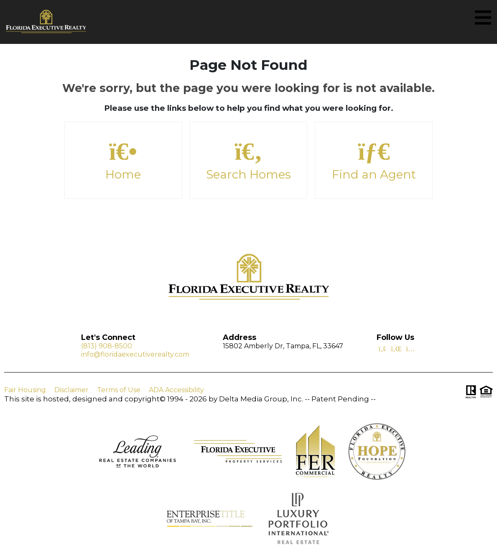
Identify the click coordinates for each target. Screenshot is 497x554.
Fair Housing (25, 390)
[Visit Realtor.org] (471, 391)
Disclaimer (71, 390)
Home (123, 160)
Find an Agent (374, 160)
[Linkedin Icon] (396, 348)
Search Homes (249, 160)
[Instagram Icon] (410, 348)
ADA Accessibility (176, 390)
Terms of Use (118, 390)
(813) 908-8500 (106, 346)
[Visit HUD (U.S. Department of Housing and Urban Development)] (486, 391)
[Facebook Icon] (382, 348)
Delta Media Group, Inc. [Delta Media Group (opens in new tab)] (261, 399)
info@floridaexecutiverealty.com (135, 354)
